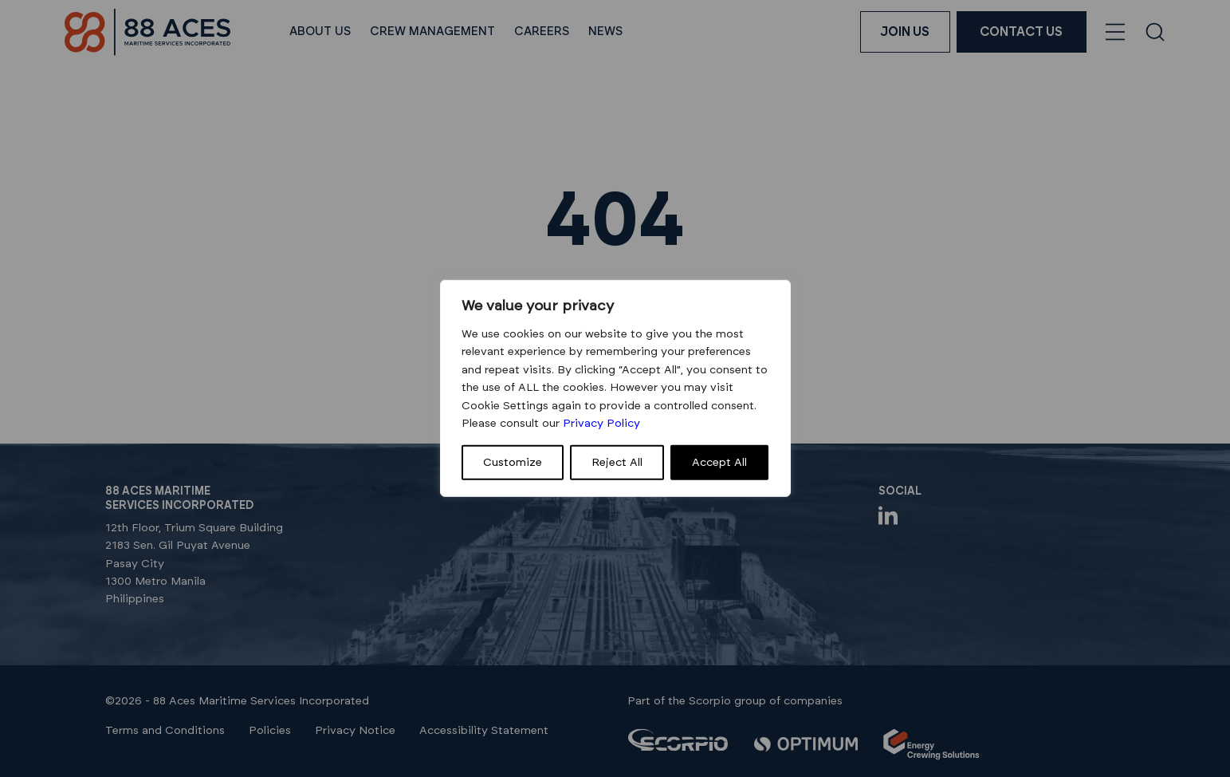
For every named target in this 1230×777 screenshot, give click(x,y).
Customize (512, 462)
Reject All (617, 462)
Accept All (719, 462)
